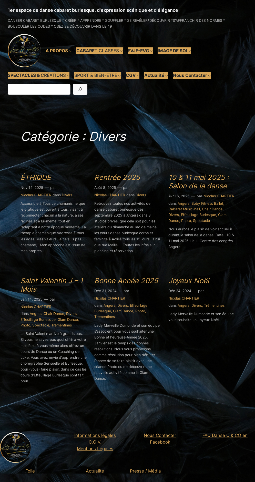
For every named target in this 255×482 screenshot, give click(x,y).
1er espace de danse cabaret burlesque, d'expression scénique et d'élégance (93, 10)
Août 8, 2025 (105, 187)
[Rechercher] (80, 89)
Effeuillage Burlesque (198, 214)
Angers (183, 203)
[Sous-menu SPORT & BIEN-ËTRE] (119, 75)
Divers (67, 195)
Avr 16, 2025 (179, 196)
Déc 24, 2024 (179, 291)
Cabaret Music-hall (184, 209)
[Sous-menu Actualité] (166, 75)
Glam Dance (68, 319)
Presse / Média (145, 471)
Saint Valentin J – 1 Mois (52, 284)
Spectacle (201, 220)
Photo (186, 220)
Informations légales (95, 435)
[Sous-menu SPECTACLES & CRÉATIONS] (68, 75)
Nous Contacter (160, 435)
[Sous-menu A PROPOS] (70, 50)
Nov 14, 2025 (32, 187)
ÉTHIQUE (36, 177)
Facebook (160, 442)
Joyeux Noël (188, 280)
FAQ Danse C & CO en (225, 435)
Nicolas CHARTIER (36, 195)
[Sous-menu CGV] (138, 75)
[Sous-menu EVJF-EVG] (151, 50)
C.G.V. (95, 442)
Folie (30, 471)
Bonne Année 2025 (126, 280)
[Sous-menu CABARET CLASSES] (121, 50)
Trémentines (61, 325)
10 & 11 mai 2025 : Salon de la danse (198, 181)
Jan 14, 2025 (32, 299)
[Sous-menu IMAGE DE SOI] (189, 50)
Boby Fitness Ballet (207, 203)
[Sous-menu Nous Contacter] (209, 75)
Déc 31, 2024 (105, 291)
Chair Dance (212, 209)
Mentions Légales (95, 448)
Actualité (95, 471)
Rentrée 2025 (117, 177)
